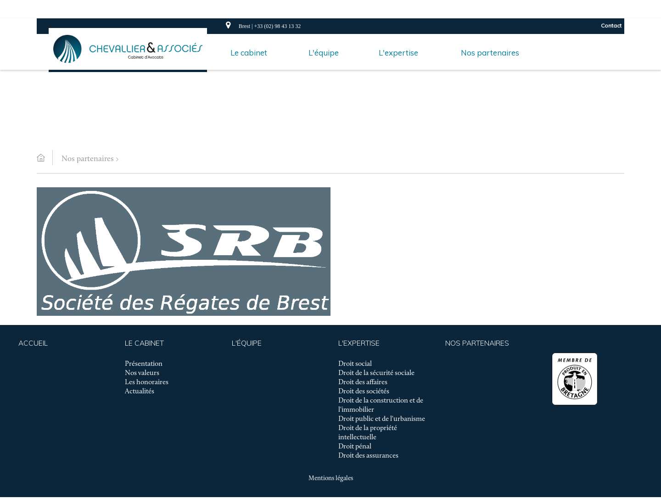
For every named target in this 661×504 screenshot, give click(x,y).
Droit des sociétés (363, 391)
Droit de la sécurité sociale (376, 373)
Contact (611, 25)
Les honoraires (146, 382)
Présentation (143, 364)
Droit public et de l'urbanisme (381, 419)
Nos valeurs (142, 373)
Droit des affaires (362, 382)
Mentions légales (330, 478)
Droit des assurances (368, 455)
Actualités (139, 391)
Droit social (355, 364)
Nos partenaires (88, 159)
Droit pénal (354, 446)
